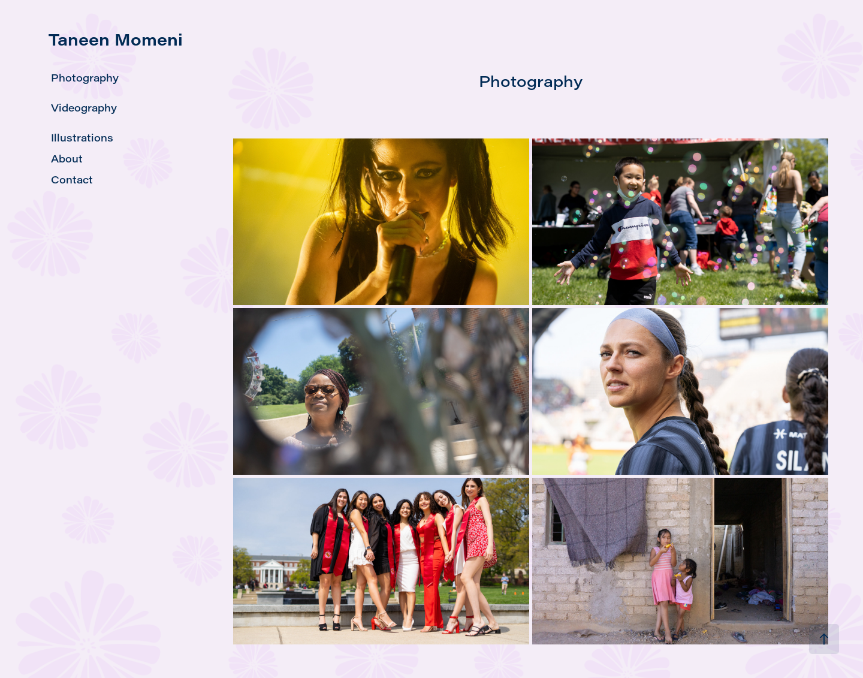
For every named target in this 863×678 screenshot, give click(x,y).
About (67, 158)
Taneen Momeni (116, 39)
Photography (85, 78)
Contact (72, 179)
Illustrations (82, 137)
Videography (84, 107)
